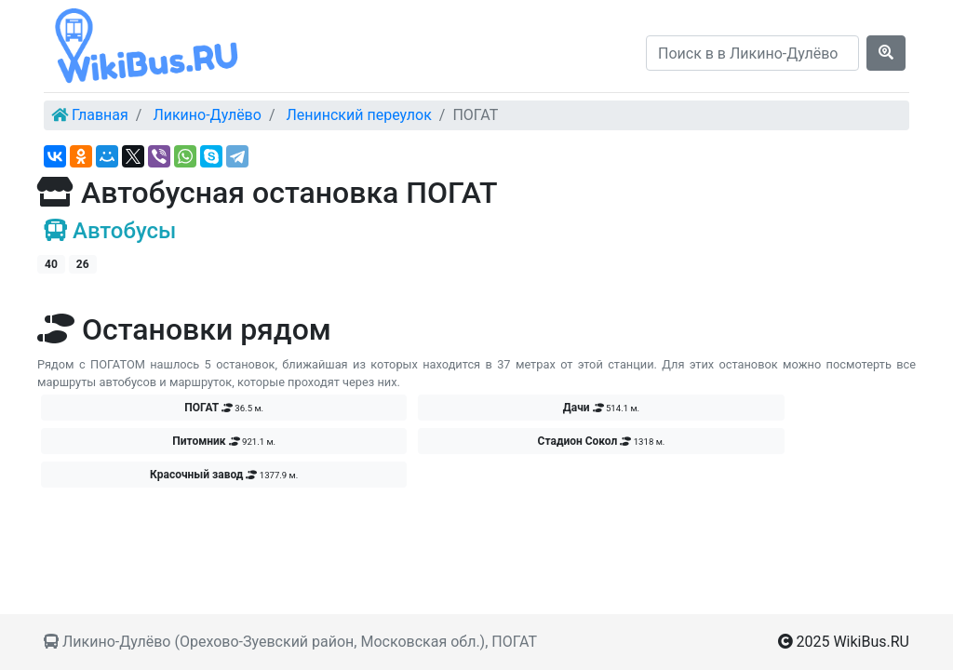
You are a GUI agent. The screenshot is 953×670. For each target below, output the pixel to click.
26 (82, 264)
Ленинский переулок (358, 115)
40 (51, 264)
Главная (100, 115)
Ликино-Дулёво (207, 115)
